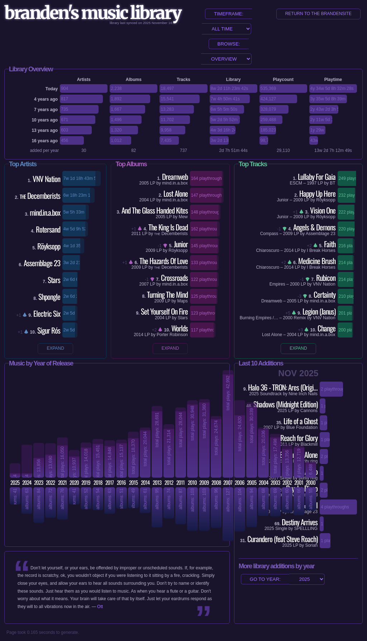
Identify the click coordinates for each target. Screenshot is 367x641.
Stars (183, 317)
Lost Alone (272, 334)
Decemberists (170, 233)
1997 (311, 183)
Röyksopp (177, 250)
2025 (287, 545)
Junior (283, 199)
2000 (295, 284)
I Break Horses (321, 250)
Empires (277, 284)
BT (332, 183)
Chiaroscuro (267, 250)
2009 (151, 250)
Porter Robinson (172, 334)
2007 (144, 284)
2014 (138, 334)
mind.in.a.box (174, 183)
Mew (182, 216)
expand (55, 348)
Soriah (311, 545)
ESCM (296, 183)
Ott (100, 606)
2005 (144, 183)
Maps (182, 300)
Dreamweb (271, 300)
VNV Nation (324, 284)
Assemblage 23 (320, 233)
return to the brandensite (318, 13)
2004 (144, 199)
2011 (136, 233)
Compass (269, 233)
